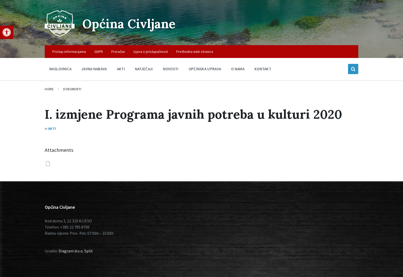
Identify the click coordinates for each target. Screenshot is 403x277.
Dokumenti (72, 89)
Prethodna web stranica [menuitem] (194, 51)
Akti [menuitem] (121, 68)
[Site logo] (60, 35)
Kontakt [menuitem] (262, 68)
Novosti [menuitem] (171, 68)
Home (49, 89)
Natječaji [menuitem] (144, 68)
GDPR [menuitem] (98, 51)
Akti (52, 128)
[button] (6, 32)
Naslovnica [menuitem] (60, 68)
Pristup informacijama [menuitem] (69, 51)
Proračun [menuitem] (118, 51)
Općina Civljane (129, 24)
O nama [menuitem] (237, 68)
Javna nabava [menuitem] (94, 68)
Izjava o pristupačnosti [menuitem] (150, 51)
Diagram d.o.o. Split (76, 250)
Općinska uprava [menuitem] (205, 68)
